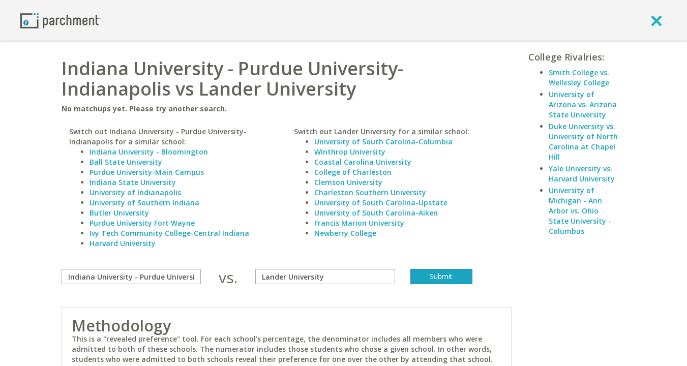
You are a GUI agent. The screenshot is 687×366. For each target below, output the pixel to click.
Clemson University (348, 182)
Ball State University (125, 162)
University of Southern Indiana (144, 202)
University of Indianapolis (135, 192)
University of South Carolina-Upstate (380, 202)
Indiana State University (132, 182)
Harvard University (122, 243)
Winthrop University (349, 152)
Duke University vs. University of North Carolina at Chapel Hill (583, 141)
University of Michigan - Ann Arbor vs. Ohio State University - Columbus (580, 211)
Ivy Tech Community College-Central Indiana (169, 233)
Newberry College (345, 233)
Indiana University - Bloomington (148, 152)
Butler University (119, 213)
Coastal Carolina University (362, 162)
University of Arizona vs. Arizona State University (583, 104)
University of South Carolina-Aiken (376, 213)
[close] (656, 20)
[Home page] (60, 20)
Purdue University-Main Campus (146, 172)
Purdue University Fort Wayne (142, 223)
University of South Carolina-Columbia (383, 141)
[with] (325, 276)
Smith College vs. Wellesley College (579, 77)
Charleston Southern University (370, 192)
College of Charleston (353, 172)
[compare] (131, 276)
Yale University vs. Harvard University (582, 174)
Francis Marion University (359, 223)
